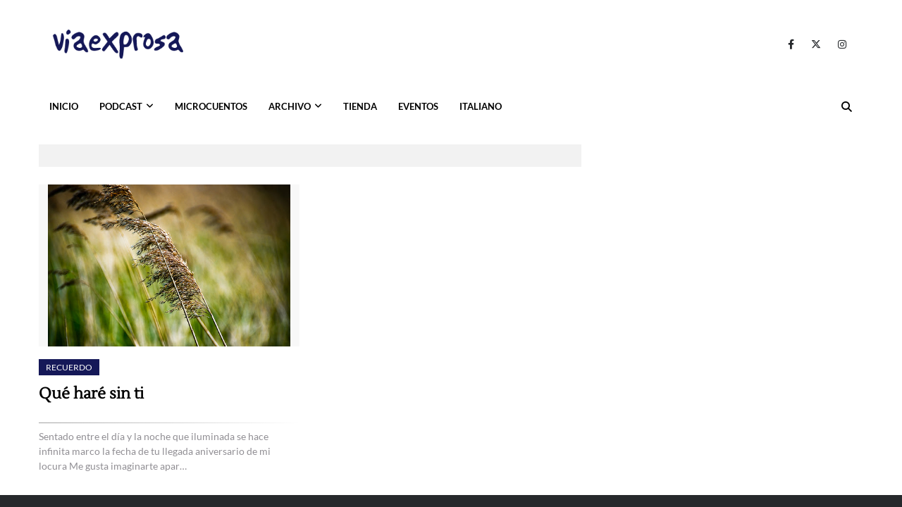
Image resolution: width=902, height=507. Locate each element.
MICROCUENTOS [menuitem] (211, 106)
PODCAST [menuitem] (120, 106)
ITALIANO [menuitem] (480, 106)
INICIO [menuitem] (63, 106)
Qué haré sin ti (91, 393)
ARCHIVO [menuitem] (289, 106)
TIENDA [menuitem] (360, 106)
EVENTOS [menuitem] (418, 106)
